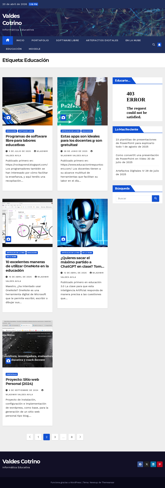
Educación (14, 48)
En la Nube (133, 40)
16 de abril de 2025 (21, 277)
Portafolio (40, 40)
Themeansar (108, 482)
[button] (153, 44)
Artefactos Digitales (102, 40)
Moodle (34, 48)
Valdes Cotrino (21, 461)
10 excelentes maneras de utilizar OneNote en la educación (27, 266)
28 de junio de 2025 (76, 151)
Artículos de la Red (71, 131)
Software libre (67, 40)
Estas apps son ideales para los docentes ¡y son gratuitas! (81, 140)
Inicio (20, 40)
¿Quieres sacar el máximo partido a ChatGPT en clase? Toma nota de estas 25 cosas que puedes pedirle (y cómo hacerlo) (82, 268)
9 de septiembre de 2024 (24, 390)
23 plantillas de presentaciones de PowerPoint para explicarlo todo (136, 143)
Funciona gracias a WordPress (66, 482)
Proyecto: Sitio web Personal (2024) (22, 381)
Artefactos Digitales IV (130, 170)
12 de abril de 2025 (75, 273)
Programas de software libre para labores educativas (26, 140)
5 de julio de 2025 (20, 151)
